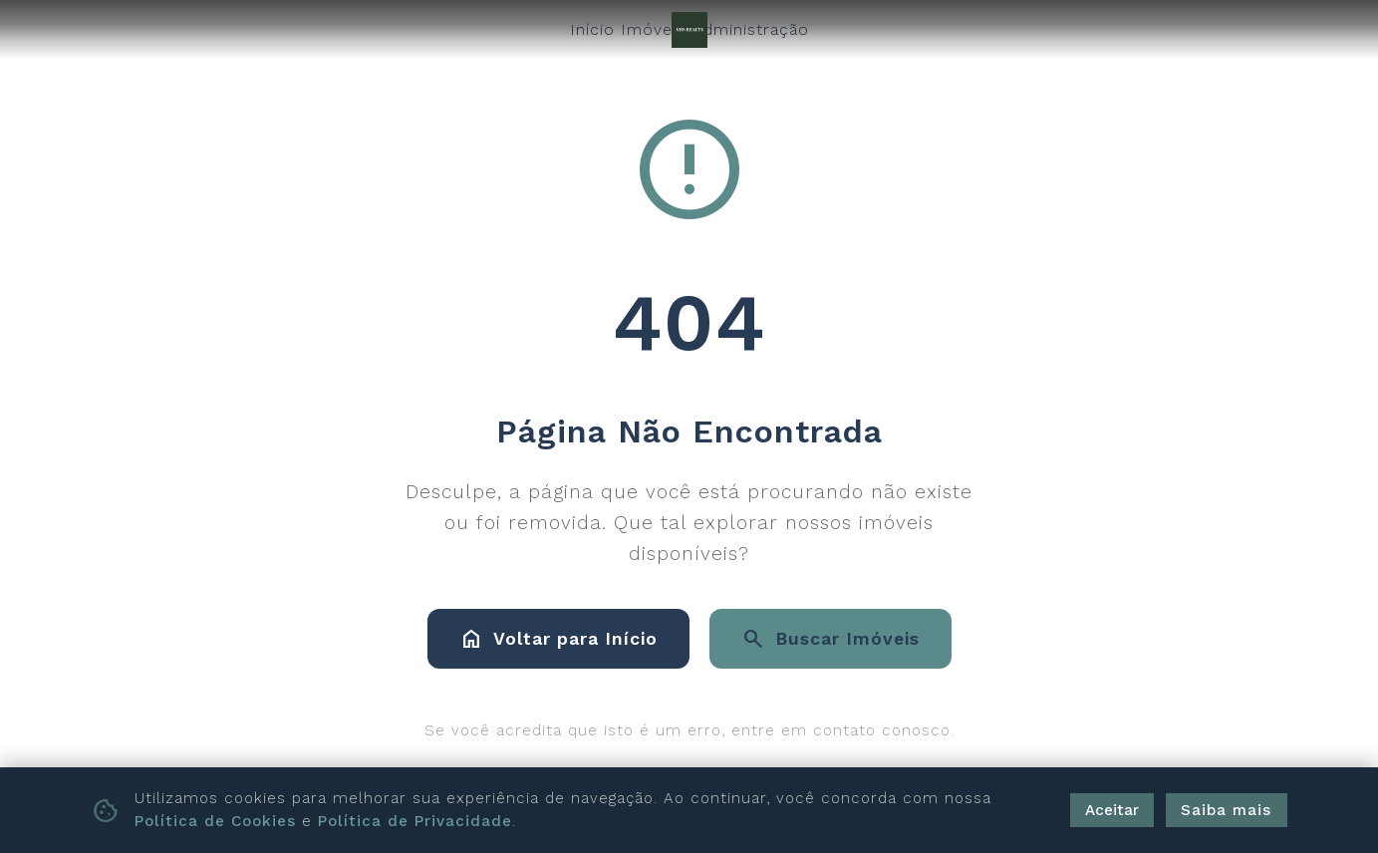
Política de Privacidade (415, 821)
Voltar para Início (558, 639)
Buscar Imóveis (830, 639)
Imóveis (653, 29)
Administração (750, 29)
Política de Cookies (215, 821)
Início (592, 29)
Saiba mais (1226, 810)
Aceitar (1112, 810)
